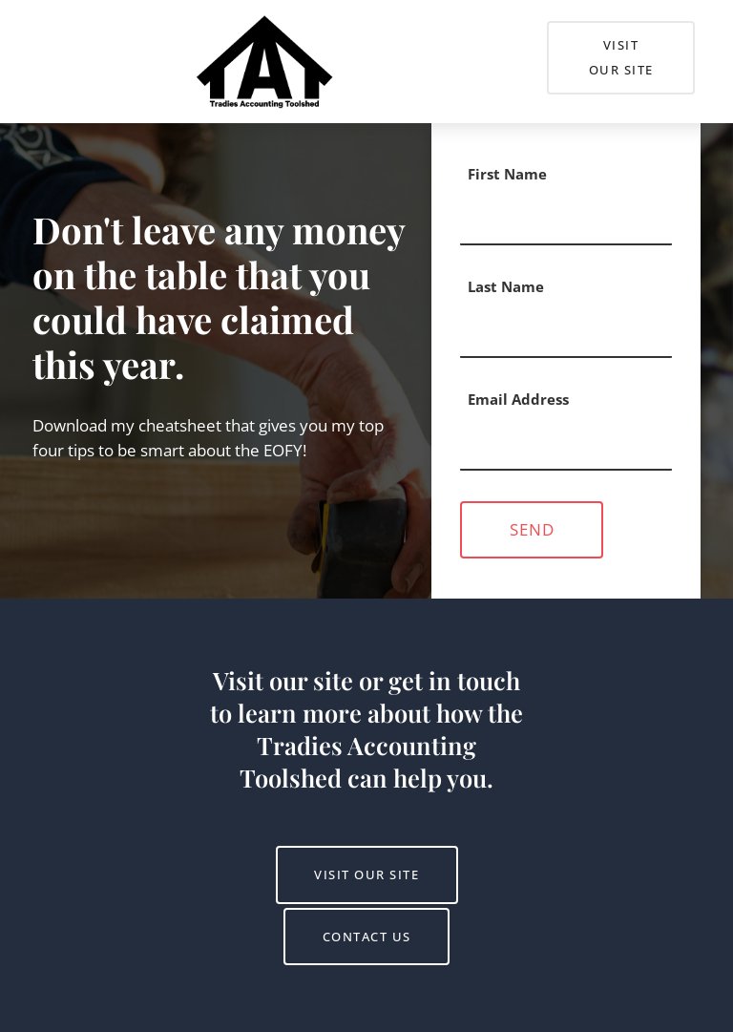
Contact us (367, 920)
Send (532, 529)
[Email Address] (566, 445)
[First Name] (566, 220)
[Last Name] (566, 332)
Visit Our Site (599, 33)
